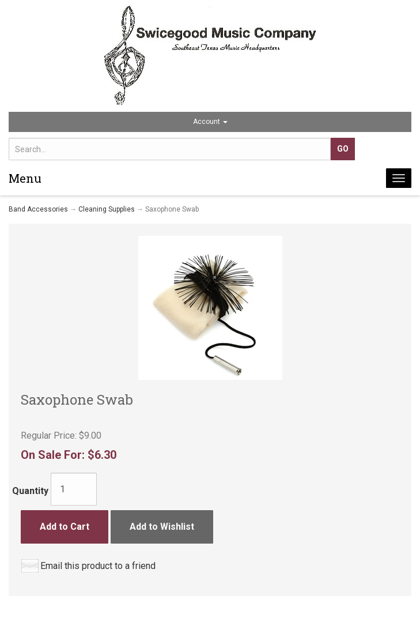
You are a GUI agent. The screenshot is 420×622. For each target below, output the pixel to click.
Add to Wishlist (162, 526)
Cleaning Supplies (106, 209)
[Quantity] (74, 489)
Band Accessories (38, 209)
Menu (25, 178)
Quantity (30, 490)
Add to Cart (64, 526)
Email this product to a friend (98, 565)
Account (210, 122)
